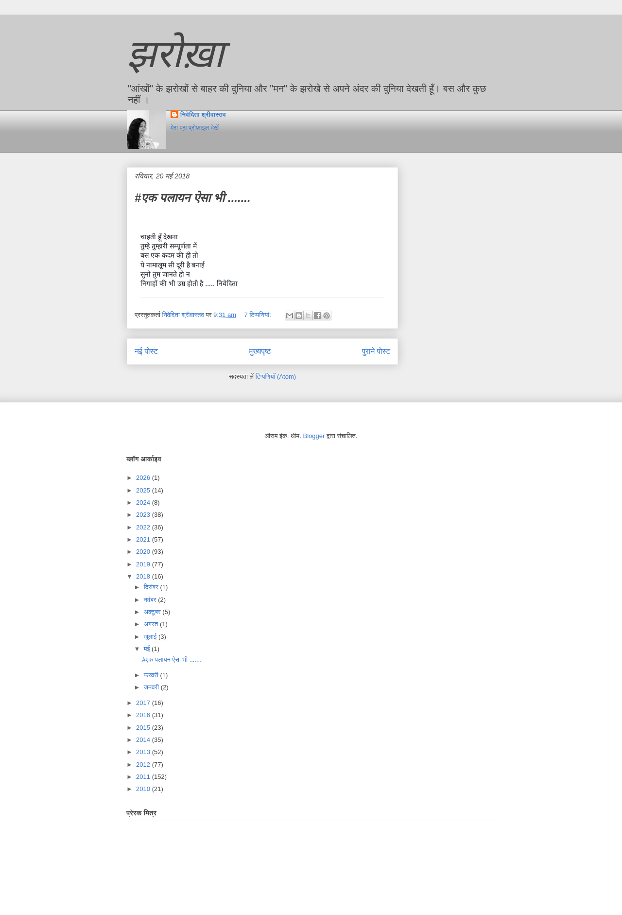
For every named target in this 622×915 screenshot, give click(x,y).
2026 (144, 477)
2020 (144, 551)
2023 (144, 514)
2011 (144, 776)
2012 (144, 764)
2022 (144, 527)
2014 (144, 739)
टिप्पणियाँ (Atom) (276, 376)
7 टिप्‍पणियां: (258, 314)
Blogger (314, 436)
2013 (144, 752)
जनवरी (152, 687)
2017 (144, 702)
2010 (144, 788)
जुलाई (151, 636)
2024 (144, 502)
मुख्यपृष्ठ (260, 351)
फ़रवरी (152, 675)
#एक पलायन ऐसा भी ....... (193, 197)
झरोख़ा (175, 53)
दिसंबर (152, 587)
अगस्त (152, 624)
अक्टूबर (153, 612)
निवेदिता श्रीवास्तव (203, 114)
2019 (144, 564)
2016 (144, 715)
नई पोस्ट (146, 351)
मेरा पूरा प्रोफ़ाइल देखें (195, 127)
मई (148, 648)
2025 (144, 490)
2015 (144, 727)
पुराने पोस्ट (376, 351)
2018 (144, 576)
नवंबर (151, 599)
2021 (144, 539)
